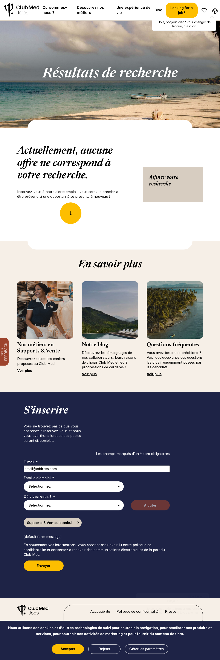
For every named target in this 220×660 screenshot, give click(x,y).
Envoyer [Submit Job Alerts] (43, 566)
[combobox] (74, 505)
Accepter (68, 649)
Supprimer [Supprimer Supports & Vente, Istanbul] (78, 523)
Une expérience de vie (133, 10)
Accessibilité (100, 611)
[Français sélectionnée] (214, 10)
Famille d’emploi (39, 477)
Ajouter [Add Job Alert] (150, 505)
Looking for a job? (181, 10)
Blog (158, 10)
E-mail (31, 461)
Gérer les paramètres (146, 649)
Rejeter (104, 649)
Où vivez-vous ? (39, 496)
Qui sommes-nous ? (55, 10)
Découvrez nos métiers (90, 10)
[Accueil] (21, 10)
